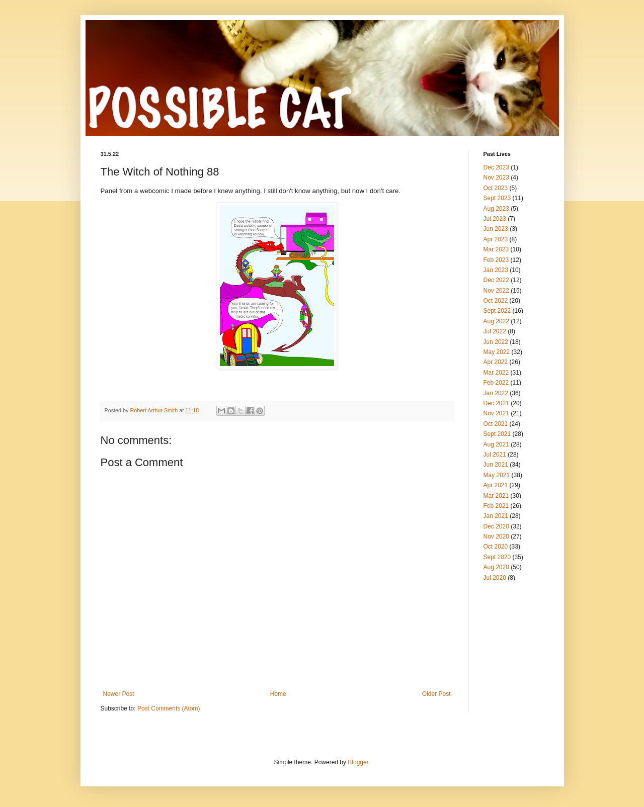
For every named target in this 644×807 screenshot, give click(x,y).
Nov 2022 (496, 290)
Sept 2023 (497, 198)
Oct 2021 (496, 423)
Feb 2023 (496, 259)
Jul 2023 (495, 218)
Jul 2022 (495, 331)
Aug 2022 (496, 321)
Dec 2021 (496, 403)
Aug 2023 (496, 208)
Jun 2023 (496, 228)
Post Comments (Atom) (168, 708)
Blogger (358, 762)
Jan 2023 (496, 270)
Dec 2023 (496, 167)
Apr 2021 (496, 485)
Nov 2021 (496, 413)
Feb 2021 (496, 505)
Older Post (436, 693)
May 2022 (497, 351)
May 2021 (497, 475)
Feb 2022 (496, 382)
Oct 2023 (496, 188)
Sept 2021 (497, 433)
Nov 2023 (496, 177)
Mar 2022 (496, 372)
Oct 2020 (496, 546)
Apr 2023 (496, 239)
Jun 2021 (496, 464)
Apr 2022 (496, 362)
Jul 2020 (495, 577)
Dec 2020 (496, 526)
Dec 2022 (496, 280)
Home (278, 693)
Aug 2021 (496, 444)
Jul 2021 (495, 454)
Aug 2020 (496, 567)
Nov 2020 (496, 536)
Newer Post (118, 693)
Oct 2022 (496, 300)
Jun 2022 (496, 341)
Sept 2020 (497, 557)
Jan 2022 (496, 393)
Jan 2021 (496, 515)
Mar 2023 (496, 249)
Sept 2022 (497, 310)
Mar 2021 (496, 495)
